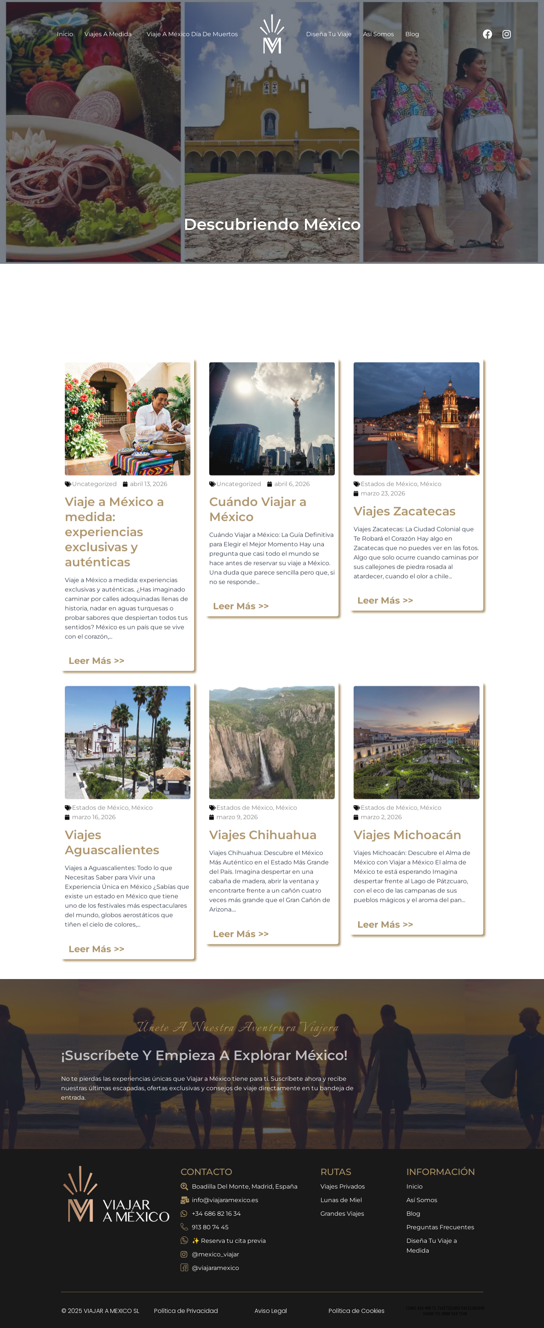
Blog (412, 34)
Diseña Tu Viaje (329, 34)
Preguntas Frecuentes (440, 1227)
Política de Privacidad (186, 1311)
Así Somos (378, 34)
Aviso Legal (270, 1311)
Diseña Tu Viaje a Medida (431, 1245)
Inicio (65, 34)
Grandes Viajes (342, 1213)
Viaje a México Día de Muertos (192, 34)
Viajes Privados (342, 1186)
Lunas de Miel (341, 1200)
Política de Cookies (357, 1311)
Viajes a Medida (109, 34)
